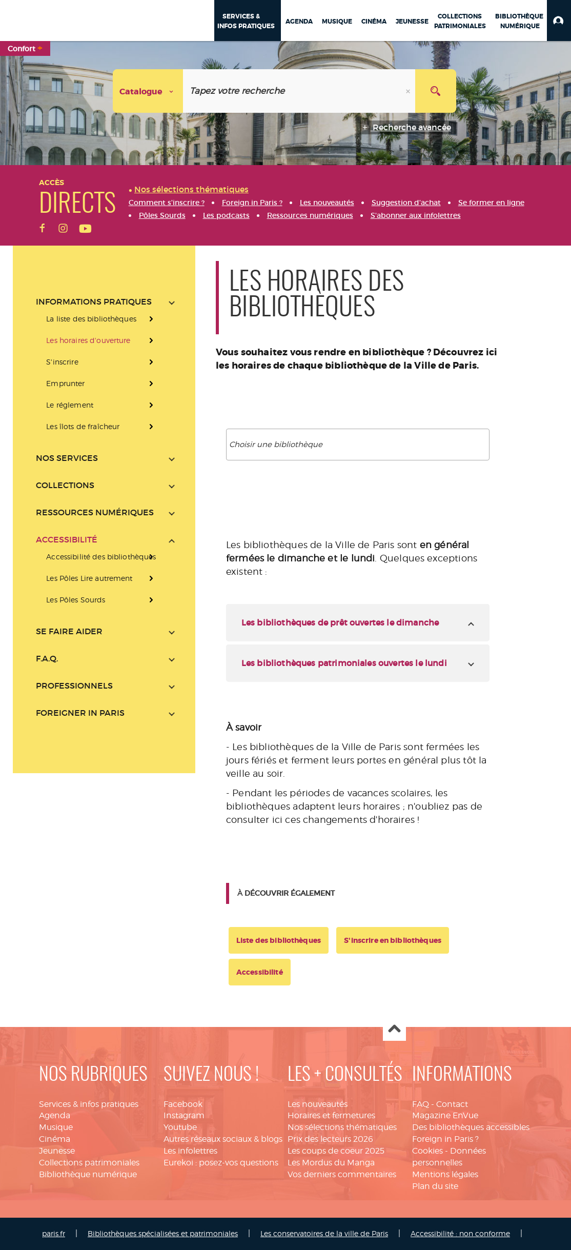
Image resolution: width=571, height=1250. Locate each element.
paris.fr (53, 1233)
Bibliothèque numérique (88, 1174)
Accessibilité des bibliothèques (101, 556)
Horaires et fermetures (331, 1115)
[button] (559, 20)
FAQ (420, 1104)
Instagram (184, 1115)
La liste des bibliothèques (91, 318)
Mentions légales (445, 1174)
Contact (452, 1104)
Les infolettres (190, 1151)
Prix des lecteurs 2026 (330, 1139)
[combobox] (358, 444)
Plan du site (435, 1186)
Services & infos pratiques (88, 1104)
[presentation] (105, 578)
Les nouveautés (318, 1104)
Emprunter (65, 383)
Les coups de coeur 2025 (336, 1151)
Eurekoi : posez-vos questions (221, 1162)
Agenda (54, 1115)
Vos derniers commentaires (342, 1174)
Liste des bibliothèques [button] (278, 940)
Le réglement (69, 404)
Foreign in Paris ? (445, 1139)
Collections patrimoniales (89, 1162)
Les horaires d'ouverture (88, 340)
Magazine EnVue (445, 1115)
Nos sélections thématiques (342, 1127)
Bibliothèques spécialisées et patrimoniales (163, 1233)
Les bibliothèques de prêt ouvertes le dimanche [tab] (340, 622)
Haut (394, 1030)
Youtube (180, 1127)
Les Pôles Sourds (75, 599)
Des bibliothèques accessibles (470, 1127)
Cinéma (54, 1139)
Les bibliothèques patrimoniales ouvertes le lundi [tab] (344, 663)
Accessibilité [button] (259, 972)
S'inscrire (62, 361)
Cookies (427, 1151)
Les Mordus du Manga (331, 1162)
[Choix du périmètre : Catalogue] (148, 91)
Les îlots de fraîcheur (82, 426)
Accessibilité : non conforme (460, 1233)
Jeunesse (57, 1151)
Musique (56, 1127)
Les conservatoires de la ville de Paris (324, 1233)
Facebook (183, 1104)
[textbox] (360, 444)
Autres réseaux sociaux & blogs (223, 1139)
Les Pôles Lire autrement (89, 578)
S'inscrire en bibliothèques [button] (392, 940)
